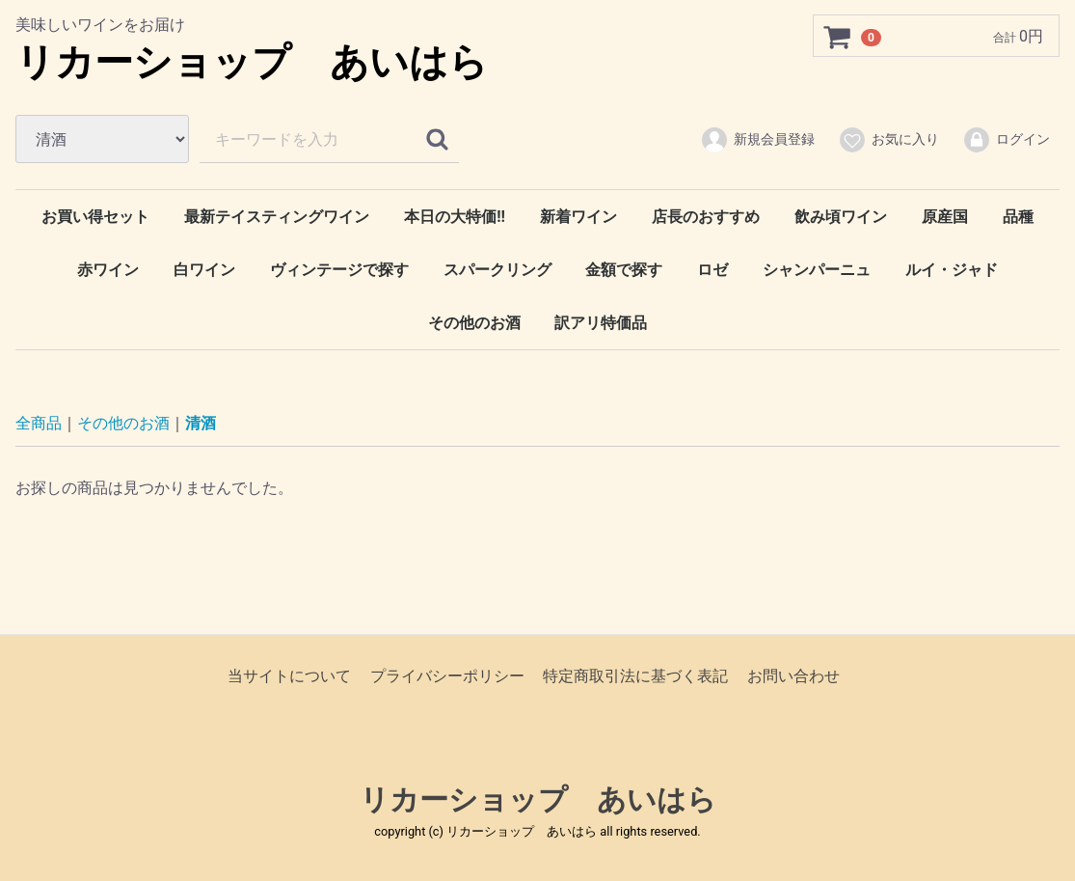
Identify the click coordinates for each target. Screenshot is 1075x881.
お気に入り (888, 139)
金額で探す (623, 270)
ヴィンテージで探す (339, 270)
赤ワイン (108, 270)
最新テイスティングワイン (276, 216)
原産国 (945, 216)
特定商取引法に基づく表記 (635, 676)
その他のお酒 (474, 323)
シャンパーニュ (817, 270)
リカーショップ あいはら (251, 62)
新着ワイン (578, 216)
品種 (1018, 216)
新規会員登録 (757, 139)
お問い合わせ (793, 676)
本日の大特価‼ (454, 216)
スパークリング (497, 270)
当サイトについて (289, 676)
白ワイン (204, 270)
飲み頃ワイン (840, 216)
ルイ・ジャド (951, 270)
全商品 (38, 423)
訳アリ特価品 (600, 323)
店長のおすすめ (706, 216)
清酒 (200, 423)
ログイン (1006, 139)
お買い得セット (95, 216)
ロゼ (712, 270)
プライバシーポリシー (447, 676)
